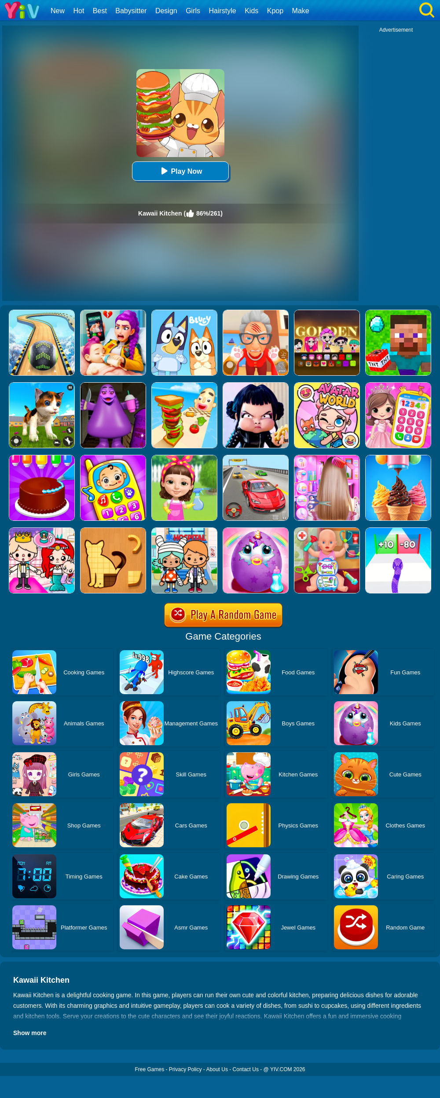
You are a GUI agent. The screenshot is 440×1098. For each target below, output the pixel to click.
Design (166, 11)
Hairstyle (222, 11)
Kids (251, 11)
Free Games (149, 1069)
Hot (78, 11)
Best (100, 11)
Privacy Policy (185, 1069)
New (58, 11)
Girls (193, 11)
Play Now (180, 170)
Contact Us (246, 1069)
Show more (29, 1032)
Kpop (275, 11)
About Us (217, 1069)
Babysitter (131, 11)
